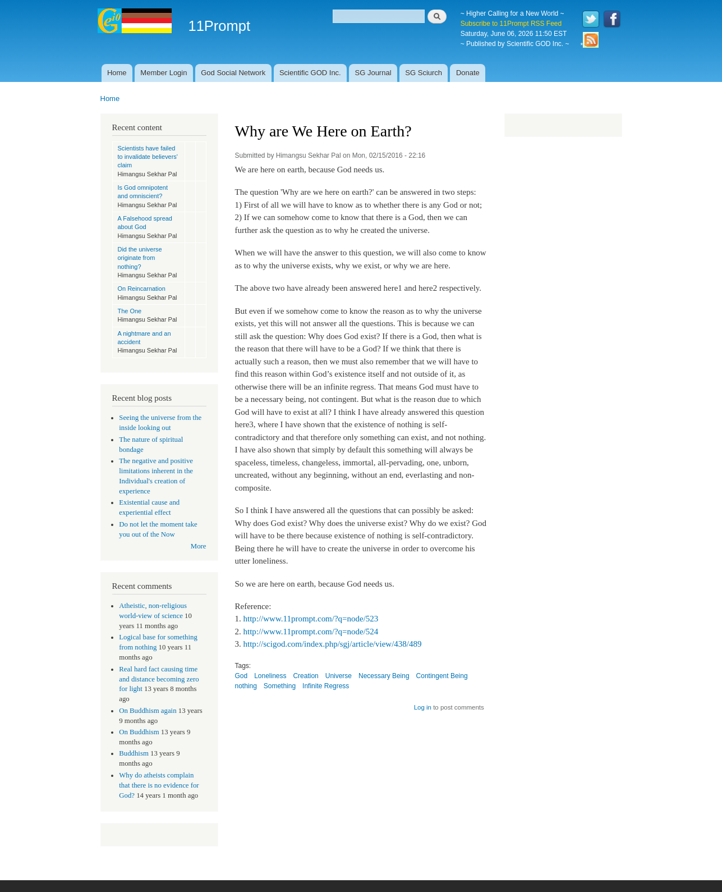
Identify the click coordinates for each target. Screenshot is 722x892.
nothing (246, 686)
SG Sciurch (423, 72)
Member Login (163, 72)
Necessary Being (384, 676)
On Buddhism (139, 732)
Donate (468, 72)
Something (280, 686)
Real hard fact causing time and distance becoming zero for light (159, 679)
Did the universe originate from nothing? (140, 258)
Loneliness (270, 676)
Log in (422, 707)
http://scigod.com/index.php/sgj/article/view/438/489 (332, 643)
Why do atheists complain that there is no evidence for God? (159, 785)
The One (130, 311)
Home (117, 72)
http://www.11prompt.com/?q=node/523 (310, 618)
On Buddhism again (147, 711)
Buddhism (134, 753)
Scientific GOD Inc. (310, 72)
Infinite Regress (325, 686)
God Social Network (233, 72)
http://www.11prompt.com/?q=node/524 (310, 631)
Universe (338, 676)
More (198, 546)
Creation (305, 676)
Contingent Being (442, 676)
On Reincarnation (141, 288)
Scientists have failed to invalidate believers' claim (148, 157)
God (241, 676)
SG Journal (373, 72)
